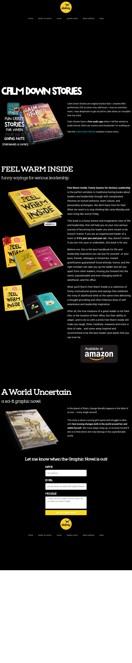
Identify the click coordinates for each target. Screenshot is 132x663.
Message (51, 493)
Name (49, 467)
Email (49, 480)
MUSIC (59, 18)
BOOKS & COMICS (45, 18)
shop (101, 18)
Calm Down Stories (41, 91)
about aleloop (88, 18)
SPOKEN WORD (72, 18)
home (30, 18)
